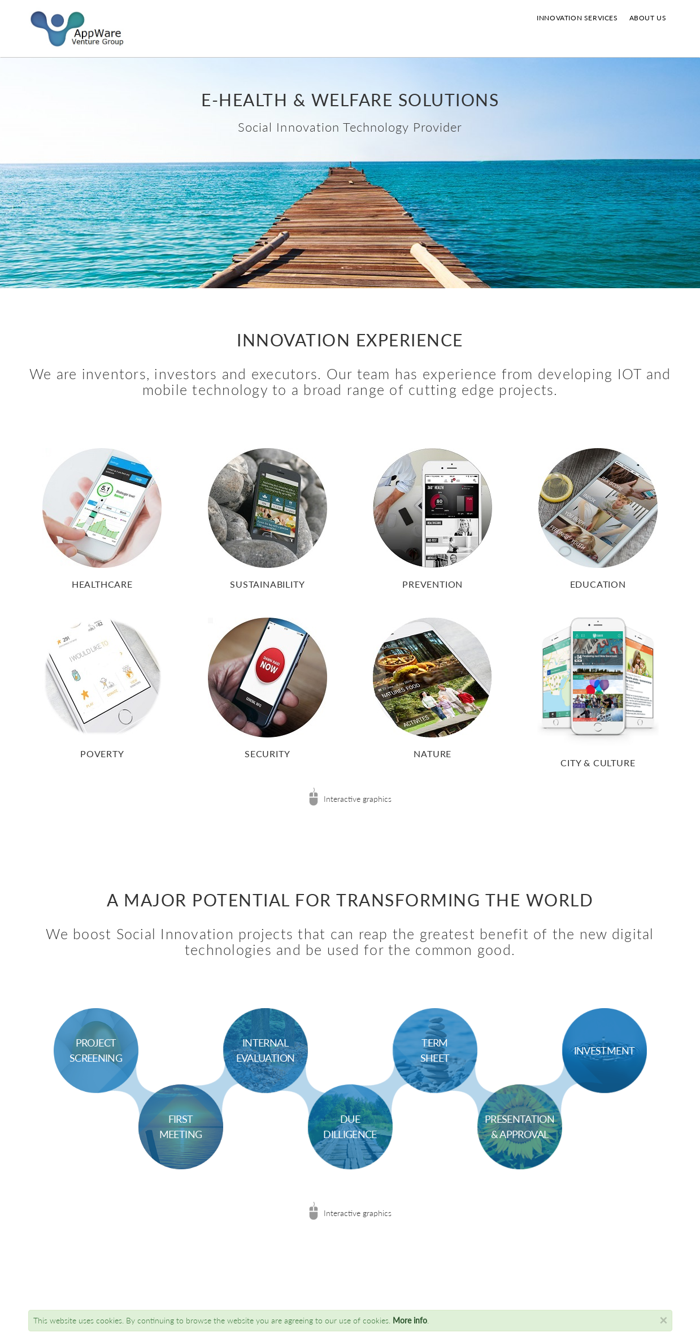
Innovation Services (577, 18)
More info (410, 1320)
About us (648, 18)
